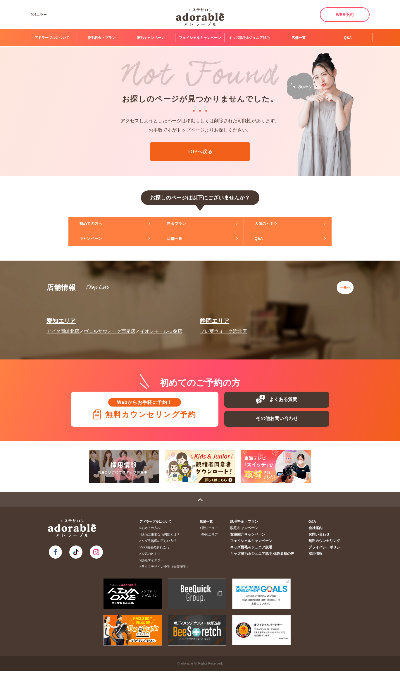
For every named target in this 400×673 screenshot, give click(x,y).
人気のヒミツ (270, 224)
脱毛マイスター (154, 562)
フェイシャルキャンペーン (200, 38)
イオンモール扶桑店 (161, 327)
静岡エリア (214, 317)
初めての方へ (95, 224)
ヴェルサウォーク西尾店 (109, 327)
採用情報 (317, 555)
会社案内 (317, 530)
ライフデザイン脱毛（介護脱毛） (167, 568)
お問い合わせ (320, 536)
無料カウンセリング (325, 543)
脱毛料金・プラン (101, 38)
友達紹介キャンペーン (254, 536)
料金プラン (181, 224)
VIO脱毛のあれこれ (157, 549)
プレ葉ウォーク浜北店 (223, 327)
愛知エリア (61, 317)
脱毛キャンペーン (151, 38)
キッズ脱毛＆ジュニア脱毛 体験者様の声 (267, 555)
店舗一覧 (299, 38)
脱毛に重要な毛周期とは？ (162, 536)
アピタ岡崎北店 (62, 327)
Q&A (348, 38)
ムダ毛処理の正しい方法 (161, 543)
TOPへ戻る (199, 151)
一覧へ (343, 285)
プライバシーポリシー (327, 549)
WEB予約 (345, 14)
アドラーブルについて (52, 38)
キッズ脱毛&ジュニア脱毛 (249, 38)
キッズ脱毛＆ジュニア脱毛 (257, 549)
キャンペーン (95, 238)
